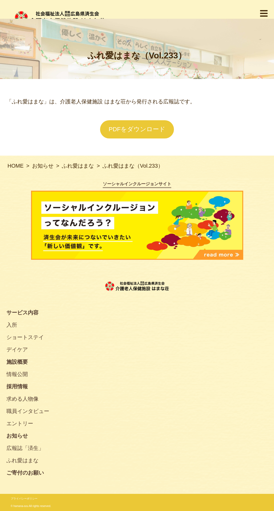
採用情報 (17, 386)
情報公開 (17, 374)
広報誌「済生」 (25, 448)
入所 (11, 325)
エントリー (19, 423)
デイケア (17, 349)
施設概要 (17, 362)
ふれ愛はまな (22, 460)
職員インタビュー (27, 411)
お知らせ (17, 436)
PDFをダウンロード (137, 129)
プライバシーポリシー (24, 498)
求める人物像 (22, 399)
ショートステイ (25, 337)
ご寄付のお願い (25, 473)
